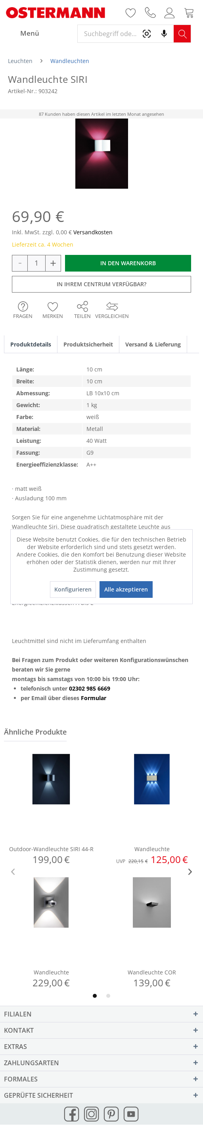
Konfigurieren (73, 589)
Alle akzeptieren (126, 589)
